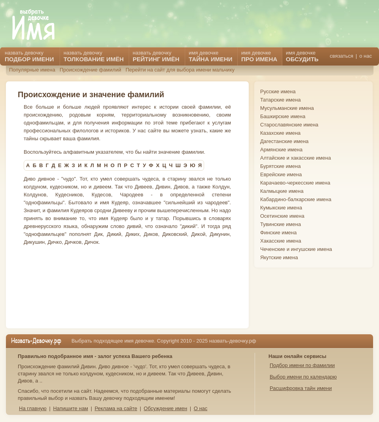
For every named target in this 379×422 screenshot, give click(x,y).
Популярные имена (32, 70)
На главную (33, 408)
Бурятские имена (280, 166)
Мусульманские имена (287, 108)
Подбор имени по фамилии (302, 365)
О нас (201, 408)
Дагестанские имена (284, 141)
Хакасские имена (280, 241)
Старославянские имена (289, 125)
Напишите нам (70, 408)
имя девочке (302, 56)
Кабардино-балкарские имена (295, 199)
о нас (365, 56)
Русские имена (278, 91)
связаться (341, 56)
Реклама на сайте (116, 408)
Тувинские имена (280, 224)
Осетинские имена (282, 216)
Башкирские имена (283, 116)
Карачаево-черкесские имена (295, 183)
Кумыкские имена (281, 208)
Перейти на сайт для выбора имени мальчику (180, 70)
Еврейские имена (281, 174)
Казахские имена (280, 133)
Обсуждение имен (165, 408)
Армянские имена (281, 150)
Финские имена (278, 232)
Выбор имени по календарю (303, 377)
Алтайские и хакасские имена (295, 158)
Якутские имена (279, 257)
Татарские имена (280, 100)
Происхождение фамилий (90, 70)
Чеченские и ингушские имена (296, 249)
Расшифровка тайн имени (301, 388)
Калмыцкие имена (282, 191)
